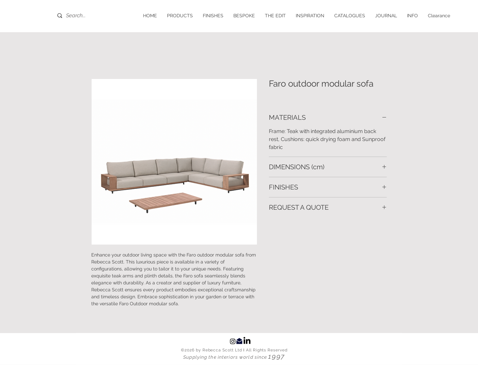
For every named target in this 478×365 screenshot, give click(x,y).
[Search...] (89, 16)
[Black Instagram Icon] (232, 341)
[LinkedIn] (247, 340)
